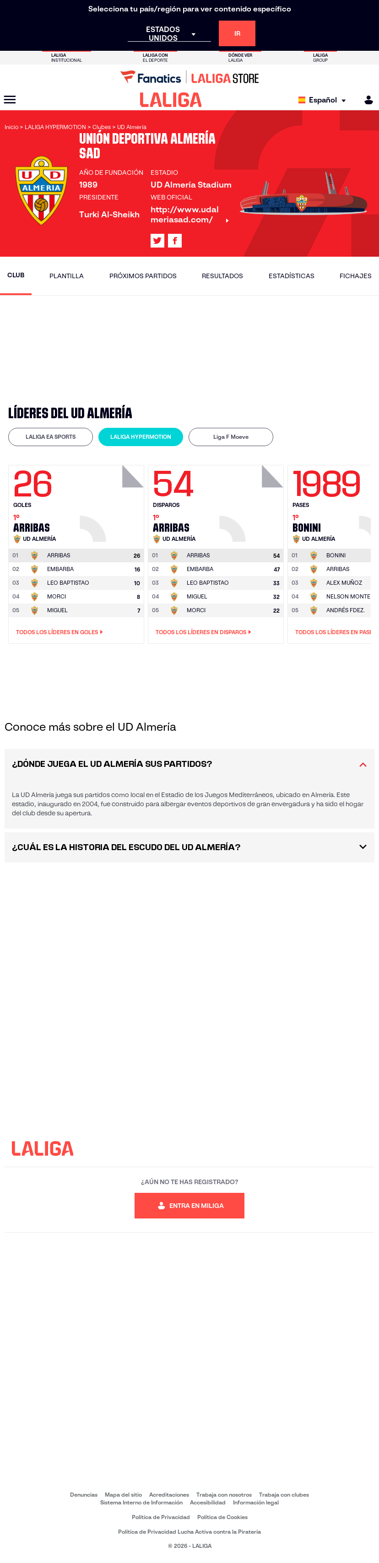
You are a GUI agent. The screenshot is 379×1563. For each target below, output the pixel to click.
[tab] (50, 437)
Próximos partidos (143, 276)
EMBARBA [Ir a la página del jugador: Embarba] (60, 569)
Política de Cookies (222, 1517)
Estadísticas (291, 276)
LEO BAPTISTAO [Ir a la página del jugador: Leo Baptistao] (68, 583)
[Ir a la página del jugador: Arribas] (113, 501)
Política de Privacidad (161, 1517)
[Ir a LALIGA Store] (189, 76)
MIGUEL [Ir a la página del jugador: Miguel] (57, 610)
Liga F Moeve (231, 437)
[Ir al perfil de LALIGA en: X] (157, 241)
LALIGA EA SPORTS (51, 437)
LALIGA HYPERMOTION (140, 437)
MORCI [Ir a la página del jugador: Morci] (56, 596)
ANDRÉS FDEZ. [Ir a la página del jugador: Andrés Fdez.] (345, 610)
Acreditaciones (169, 1495)
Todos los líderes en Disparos (203, 632)
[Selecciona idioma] (324, 100)
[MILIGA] (365, 100)
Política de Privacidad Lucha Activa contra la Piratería (189, 1532)
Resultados (222, 276)
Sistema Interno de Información (141, 1502)
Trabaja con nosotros (224, 1495)
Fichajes (356, 276)
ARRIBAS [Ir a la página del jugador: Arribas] (337, 569)
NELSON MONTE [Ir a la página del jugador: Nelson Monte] (348, 596)
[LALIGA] (171, 99)
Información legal (256, 1502)
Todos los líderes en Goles (59, 632)
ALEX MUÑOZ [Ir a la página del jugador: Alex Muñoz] (344, 583)
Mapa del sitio (123, 1495)
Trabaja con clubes (284, 1495)
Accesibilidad (208, 1502)
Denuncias (83, 1495)
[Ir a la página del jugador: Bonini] (336, 555)
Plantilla (66, 276)
